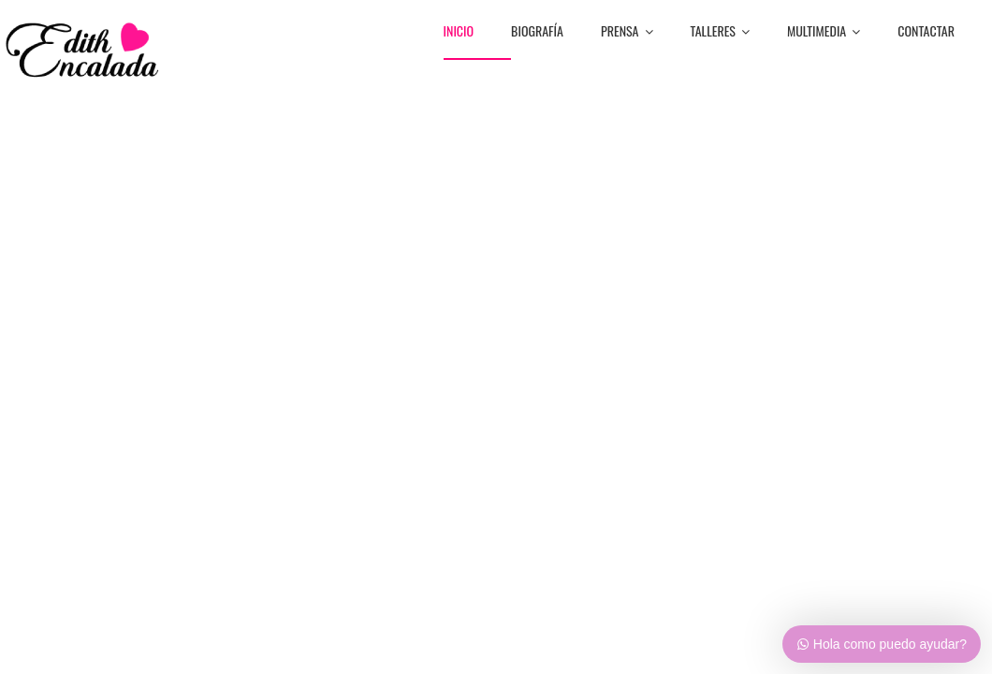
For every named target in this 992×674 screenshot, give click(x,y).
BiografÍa (537, 32)
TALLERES (721, 32)
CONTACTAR (926, 32)
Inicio (459, 32)
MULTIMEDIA (823, 32)
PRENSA (627, 32)
